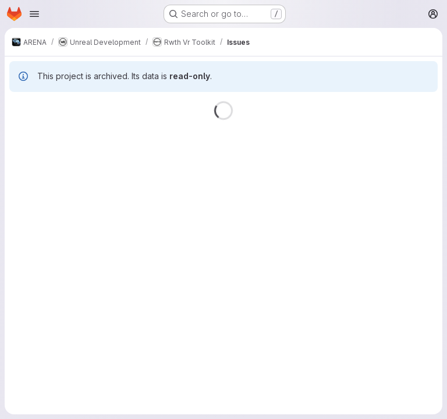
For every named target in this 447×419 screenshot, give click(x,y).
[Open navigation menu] (34, 14)
